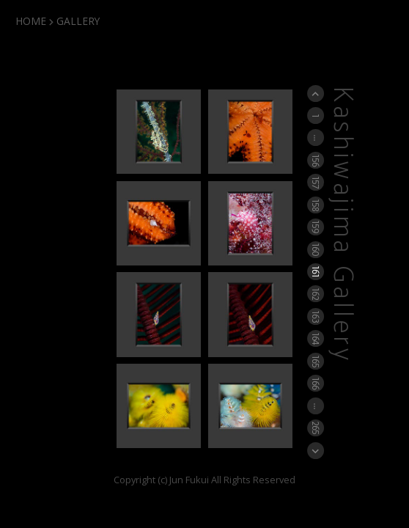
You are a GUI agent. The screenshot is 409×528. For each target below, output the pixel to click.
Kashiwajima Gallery (342, 225)
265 (315, 427)
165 (315, 360)
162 (315, 293)
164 (315, 338)
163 (315, 315)
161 (315, 271)
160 (315, 249)
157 (315, 182)
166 (315, 383)
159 (315, 226)
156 (315, 159)
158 (315, 204)
